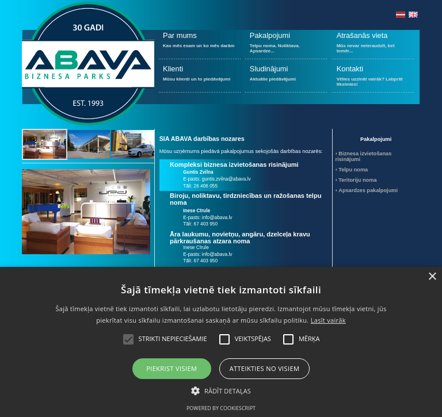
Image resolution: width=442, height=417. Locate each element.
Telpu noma (353, 170)
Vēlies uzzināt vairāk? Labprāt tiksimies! (373, 78)
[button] (221, 390)
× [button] (432, 277)
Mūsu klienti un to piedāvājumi (200, 78)
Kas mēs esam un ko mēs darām (200, 44)
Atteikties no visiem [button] (265, 368)
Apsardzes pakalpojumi (368, 190)
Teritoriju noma (357, 180)
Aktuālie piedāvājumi (286, 78)
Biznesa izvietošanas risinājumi (364, 156)
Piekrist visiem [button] (171, 368)
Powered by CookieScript (221, 408)
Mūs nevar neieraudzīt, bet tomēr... (373, 44)
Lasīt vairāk (328, 320)
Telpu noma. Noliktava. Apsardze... (286, 44)
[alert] (221, 342)
